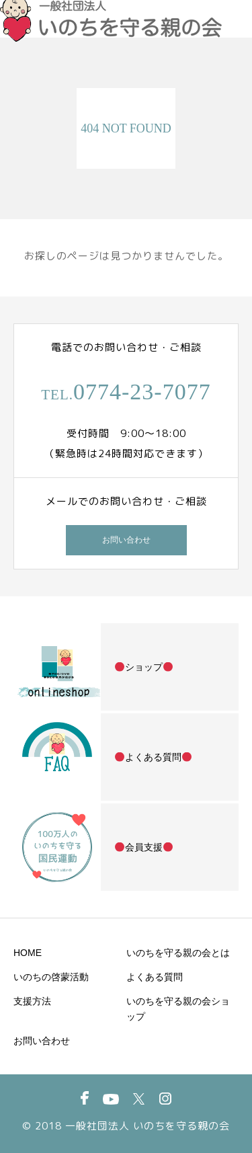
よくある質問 (154, 976)
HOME (27, 952)
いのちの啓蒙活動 (51, 976)
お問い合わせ (126, 540)
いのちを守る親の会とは (178, 952)
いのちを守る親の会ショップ (178, 1009)
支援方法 (32, 1001)
